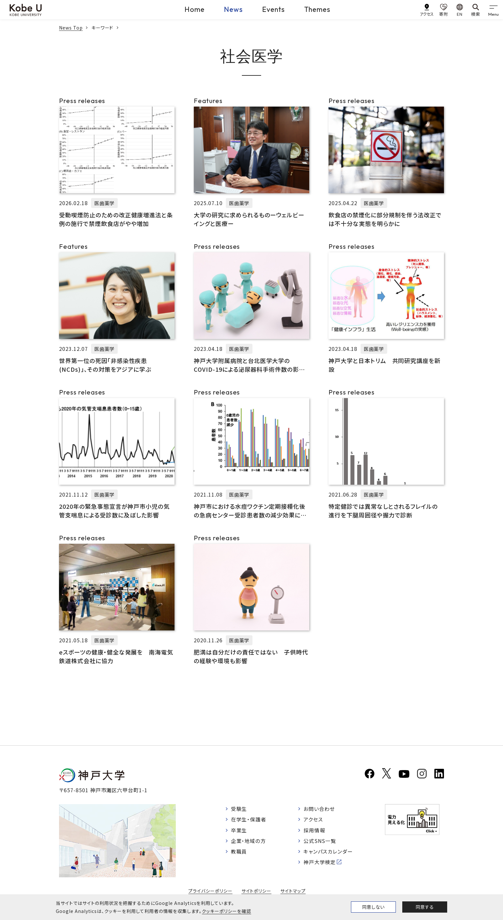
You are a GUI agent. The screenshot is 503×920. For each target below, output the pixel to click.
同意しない (373, 907)
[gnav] (493, 9)
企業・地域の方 (248, 841)
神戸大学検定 (320, 863)
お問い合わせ (320, 808)
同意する (425, 907)
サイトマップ (293, 891)
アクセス (313, 819)
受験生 (239, 808)
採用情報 (315, 830)
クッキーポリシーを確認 (226, 911)
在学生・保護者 (249, 819)
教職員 (239, 852)
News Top (71, 27)
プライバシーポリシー (210, 891)
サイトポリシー (257, 891)
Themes (317, 9)
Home (194, 9)
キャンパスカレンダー (329, 852)
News (233, 9)
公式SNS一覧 (320, 841)
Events (273, 9)
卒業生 (239, 830)
